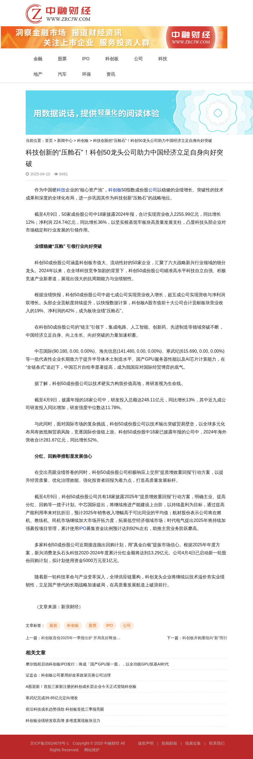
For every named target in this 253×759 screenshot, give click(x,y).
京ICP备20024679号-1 (49, 743)
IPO (86, 58)
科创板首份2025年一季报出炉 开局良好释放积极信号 (86, 638)
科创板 (111, 58)
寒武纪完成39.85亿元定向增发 (52, 698)
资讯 (110, 74)
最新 (53, 625)
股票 (62, 58)
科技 (162, 58)
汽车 (62, 74)
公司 (138, 58)
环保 (86, 74)
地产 (37, 74)
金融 (37, 58)
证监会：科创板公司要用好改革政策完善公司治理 (68, 675)
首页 (49, 140)
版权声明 (146, 743)
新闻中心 (65, 140)
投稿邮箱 (169, 743)
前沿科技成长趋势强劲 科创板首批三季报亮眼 (65, 709)
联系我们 (217, 743)
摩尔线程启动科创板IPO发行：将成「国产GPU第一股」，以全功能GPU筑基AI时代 (97, 664)
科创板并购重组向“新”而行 (204, 638)
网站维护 (92, 750)
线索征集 (193, 743)
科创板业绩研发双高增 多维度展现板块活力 (63, 720)
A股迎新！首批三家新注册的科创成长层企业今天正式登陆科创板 (81, 686)
